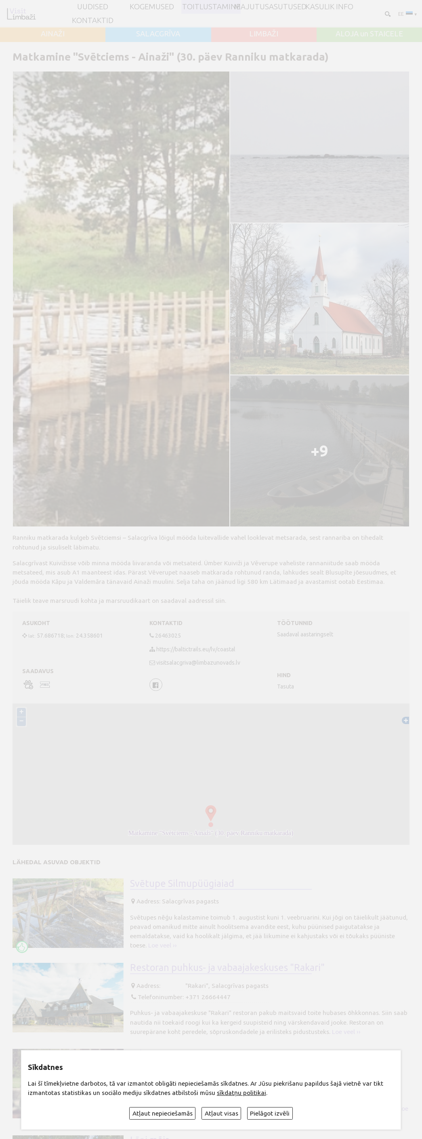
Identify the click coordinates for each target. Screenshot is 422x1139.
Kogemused (152, 7)
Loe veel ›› (162, 945)
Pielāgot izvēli (270, 1113)
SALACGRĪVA (158, 34)
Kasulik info (329, 7)
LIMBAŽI (263, 34)
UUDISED (92, 7)
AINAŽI (53, 34)
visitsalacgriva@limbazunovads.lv (198, 662)
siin (220, 600)
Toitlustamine (211, 7)
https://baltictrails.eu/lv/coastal (195, 649)
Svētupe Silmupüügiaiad (182, 883)
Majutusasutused (270, 7)
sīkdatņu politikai (241, 1092)
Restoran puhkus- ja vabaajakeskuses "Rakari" (227, 967)
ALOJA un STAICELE (369, 34)
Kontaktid (92, 21)
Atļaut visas (221, 1113)
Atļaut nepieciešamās (162, 1113)
